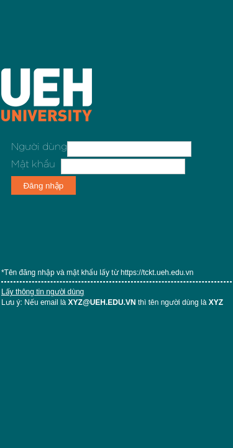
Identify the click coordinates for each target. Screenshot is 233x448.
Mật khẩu (33, 164)
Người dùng (39, 147)
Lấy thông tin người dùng (42, 291)
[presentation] (105, 221)
